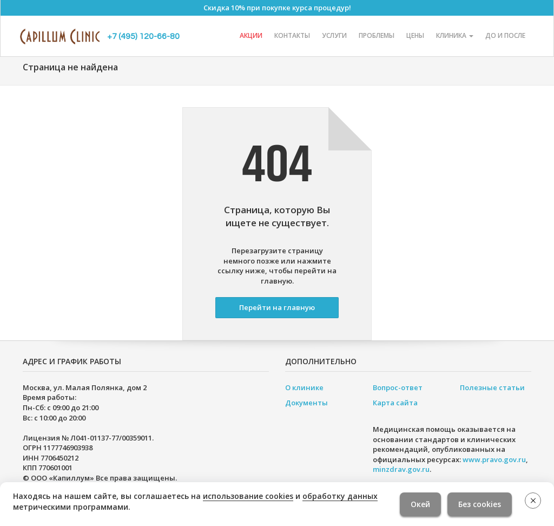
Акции (251, 35)
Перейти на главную (277, 307)
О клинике (304, 387)
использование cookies (248, 496)
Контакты (292, 35)
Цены (415, 35)
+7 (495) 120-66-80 (143, 36)
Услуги (334, 35)
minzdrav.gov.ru (401, 469)
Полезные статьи (492, 387)
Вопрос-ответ (398, 387)
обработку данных (340, 496)
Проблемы (376, 35)
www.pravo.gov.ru (494, 459)
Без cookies (479, 504)
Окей (420, 504)
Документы (306, 402)
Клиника (454, 35)
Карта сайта (395, 402)
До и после (505, 35)
